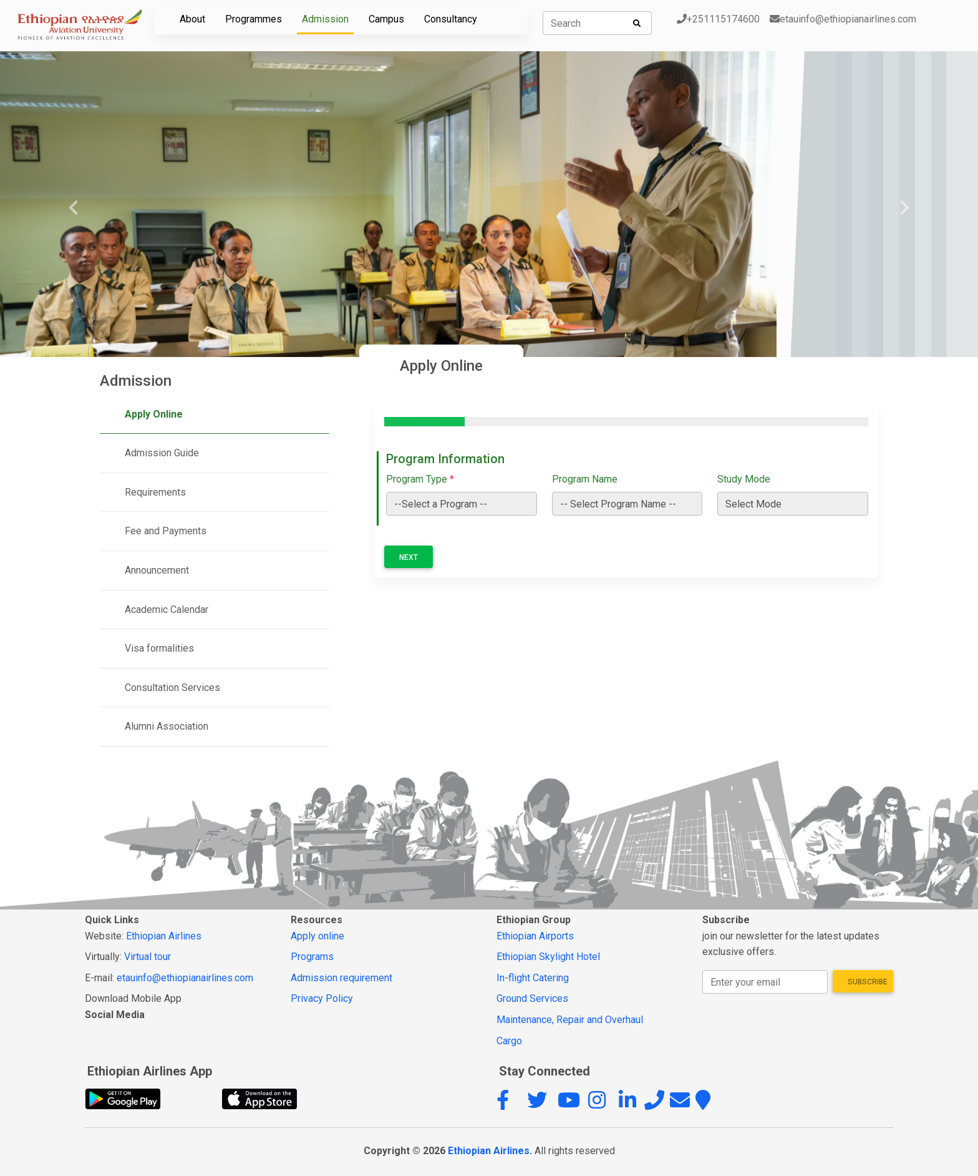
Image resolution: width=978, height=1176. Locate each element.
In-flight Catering (532, 978)
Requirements (155, 492)
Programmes (253, 19)
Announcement (157, 570)
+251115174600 (718, 19)
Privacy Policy (322, 998)
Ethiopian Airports (535, 936)
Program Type (420, 479)
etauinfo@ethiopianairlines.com (843, 19)
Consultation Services (172, 687)
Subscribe (868, 982)
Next (408, 557)
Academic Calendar (166, 609)
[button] (510, 1104)
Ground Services (532, 998)
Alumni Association (166, 726)
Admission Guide (162, 453)
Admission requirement (341, 978)
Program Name (584, 479)
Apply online (317, 936)
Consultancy (450, 19)
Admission (325, 19)
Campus (386, 19)
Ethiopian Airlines (163, 936)
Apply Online (154, 414)
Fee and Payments (165, 531)
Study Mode (743, 479)
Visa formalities (159, 648)
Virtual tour (147, 957)
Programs (312, 957)
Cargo (509, 1041)
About (192, 19)
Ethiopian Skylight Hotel (548, 957)
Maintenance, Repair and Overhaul (569, 1020)
